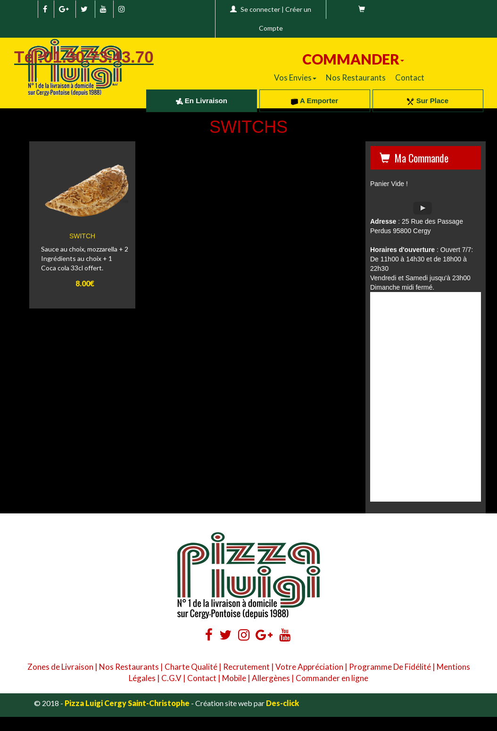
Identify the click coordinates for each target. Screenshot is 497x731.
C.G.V (171, 678)
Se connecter (260, 9)
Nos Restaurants (356, 77)
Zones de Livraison (60, 667)
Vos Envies (295, 77)
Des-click (282, 703)
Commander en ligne (332, 678)
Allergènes (271, 678)
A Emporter (314, 101)
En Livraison (201, 101)
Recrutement (246, 667)
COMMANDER (353, 58)
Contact (409, 77)
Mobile (234, 678)
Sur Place (427, 101)
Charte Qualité (191, 667)
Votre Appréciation (309, 667)
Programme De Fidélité (390, 667)
